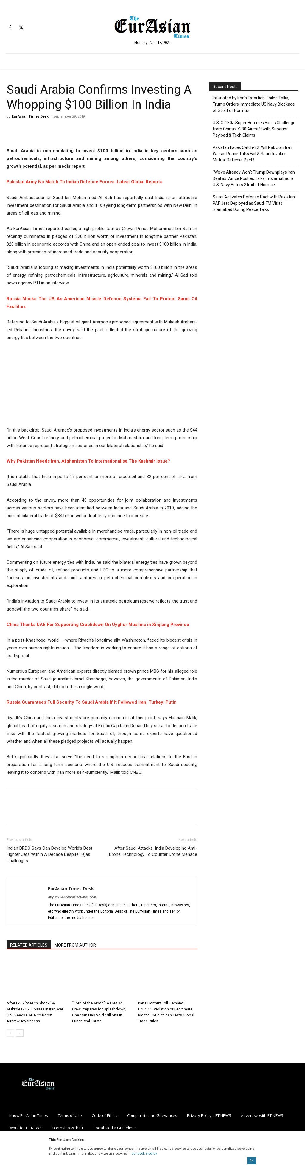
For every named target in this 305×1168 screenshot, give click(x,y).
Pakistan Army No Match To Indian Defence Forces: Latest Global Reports (84, 181)
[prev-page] (10, 1033)
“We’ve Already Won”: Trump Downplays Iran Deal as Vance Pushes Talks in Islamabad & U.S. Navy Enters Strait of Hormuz (254, 178)
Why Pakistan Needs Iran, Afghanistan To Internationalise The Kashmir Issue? (88, 461)
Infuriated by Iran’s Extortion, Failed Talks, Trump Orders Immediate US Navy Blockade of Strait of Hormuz (254, 104)
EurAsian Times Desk (30, 116)
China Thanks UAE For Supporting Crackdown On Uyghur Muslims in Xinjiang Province (98, 624)
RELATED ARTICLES (28, 945)
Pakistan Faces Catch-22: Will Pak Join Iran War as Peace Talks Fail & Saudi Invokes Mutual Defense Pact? (252, 153)
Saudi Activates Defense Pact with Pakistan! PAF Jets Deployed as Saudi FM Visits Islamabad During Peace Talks (254, 203)
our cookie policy (144, 1153)
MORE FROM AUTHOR (75, 945)
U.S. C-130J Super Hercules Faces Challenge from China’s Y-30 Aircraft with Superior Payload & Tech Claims (254, 129)
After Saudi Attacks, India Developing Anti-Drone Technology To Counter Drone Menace (153, 851)
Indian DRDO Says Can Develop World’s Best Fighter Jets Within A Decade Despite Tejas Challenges (49, 854)
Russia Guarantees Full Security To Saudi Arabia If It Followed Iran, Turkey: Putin (92, 702)
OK (251, 1160)
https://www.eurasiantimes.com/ (72, 897)
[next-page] (20, 1033)
